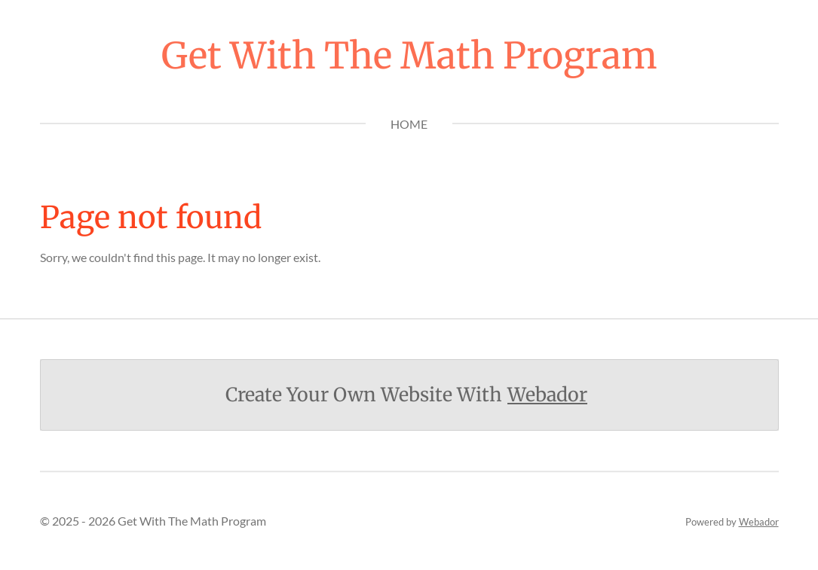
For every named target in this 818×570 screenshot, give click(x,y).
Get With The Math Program (409, 55)
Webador (547, 395)
